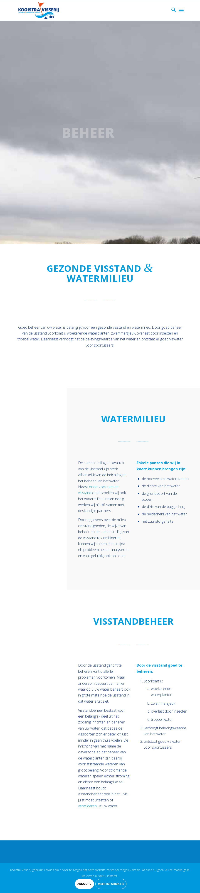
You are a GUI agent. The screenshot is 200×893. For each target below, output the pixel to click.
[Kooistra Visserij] (38, 10)
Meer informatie (111, 884)
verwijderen (87, 805)
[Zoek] (171, 10)
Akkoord (84, 884)
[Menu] (181, 10)
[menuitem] (171, 10)
